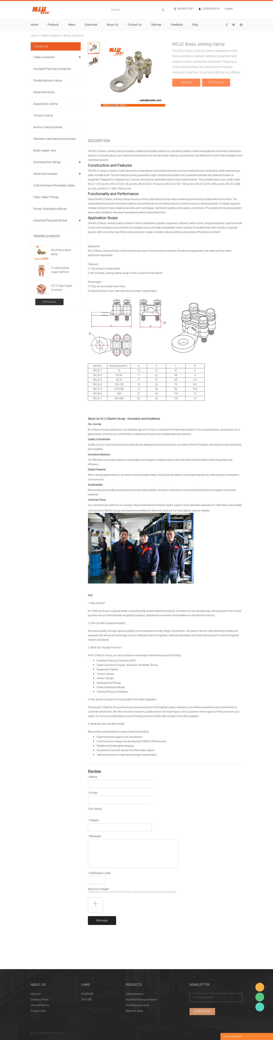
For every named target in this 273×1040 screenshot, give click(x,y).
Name (92, 777)
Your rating (94, 809)
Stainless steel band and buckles (54, 139)
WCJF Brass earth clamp (61, 252)
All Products (49, 302)
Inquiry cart (186, 9)
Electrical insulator (45, 174)
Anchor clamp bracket (47, 127)
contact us (135, 25)
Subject (93, 820)
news (71, 25)
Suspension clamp (45, 104)
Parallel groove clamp (47, 80)
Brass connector (74, 36)
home (34, 25)
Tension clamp (43, 115)
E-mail (93, 793)
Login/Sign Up (211, 9)
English (229, 9)
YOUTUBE (86, 999)
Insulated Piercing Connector (52, 69)
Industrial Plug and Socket (50, 220)
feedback (177, 25)
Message (94, 836)
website (205, 510)
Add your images (132, 891)
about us (112, 25)
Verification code (99, 873)
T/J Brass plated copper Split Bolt (60, 270)
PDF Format (216, 82)
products (53, 25)
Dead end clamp (43, 92)
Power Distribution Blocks (50, 209)
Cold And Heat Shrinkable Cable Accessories (62, 185)
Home (34, 36)
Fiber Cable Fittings (46, 197)
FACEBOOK (87, 994)
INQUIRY (186, 82)
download (91, 25)
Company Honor (40, 999)
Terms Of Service (40, 1005)
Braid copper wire (44, 150)
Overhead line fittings (47, 162)
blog (195, 25)
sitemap (156, 25)
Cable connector (51, 36)
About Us (36, 994)
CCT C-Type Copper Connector (61, 288)
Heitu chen (259, 1007)
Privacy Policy (38, 1011)
